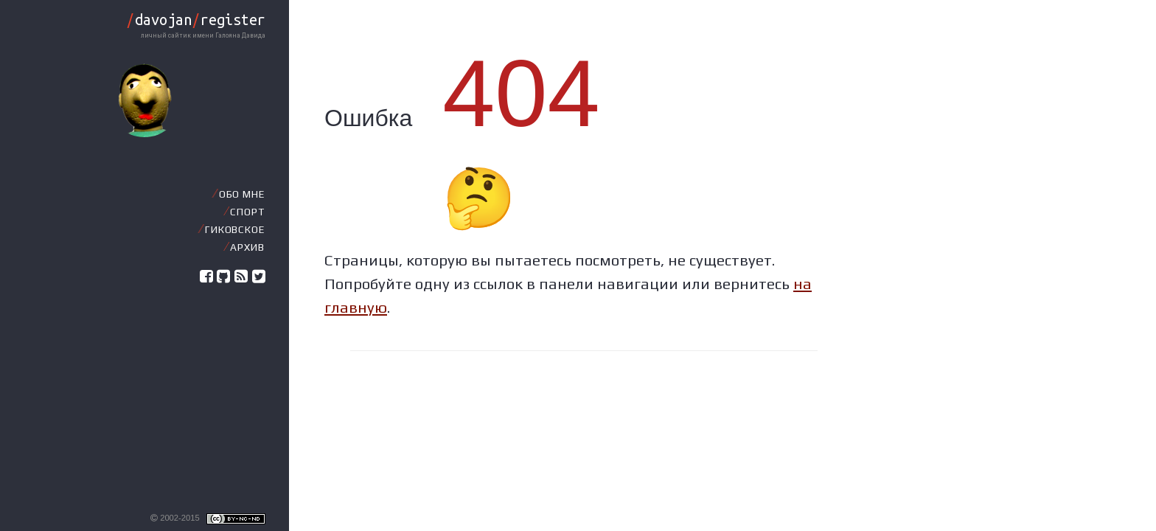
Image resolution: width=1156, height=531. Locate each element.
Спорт (247, 212)
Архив (247, 247)
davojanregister (195, 19)
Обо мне (242, 194)
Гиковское (234, 229)
